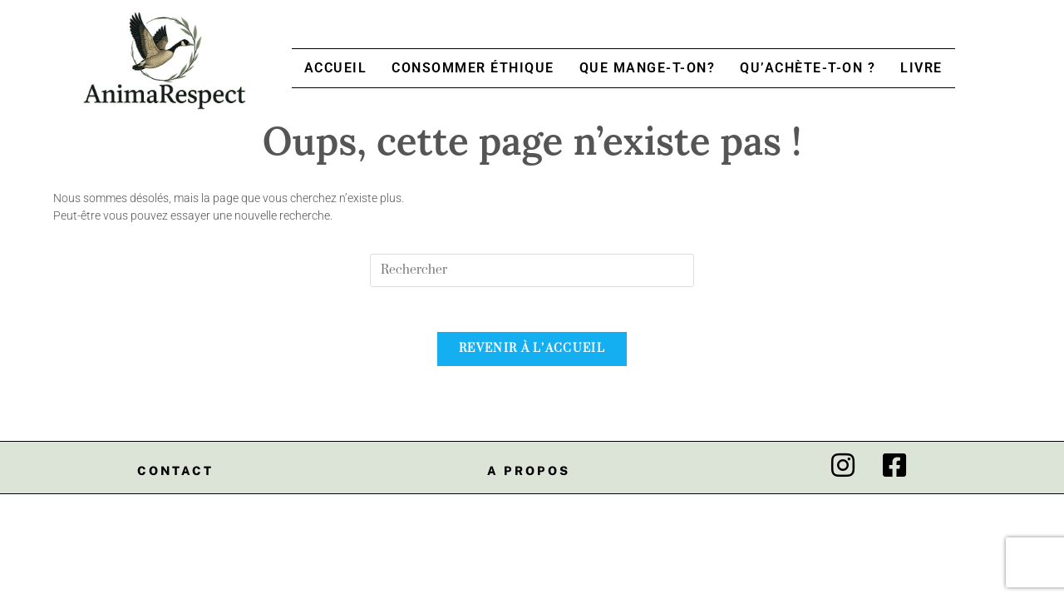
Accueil (335, 68)
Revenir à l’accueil (532, 353)
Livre (921, 68)
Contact (175, 475)
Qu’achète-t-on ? (807, 68)
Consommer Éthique (473, 68)
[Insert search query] (532, 270)
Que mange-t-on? (647, 68)
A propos (528, 475)
